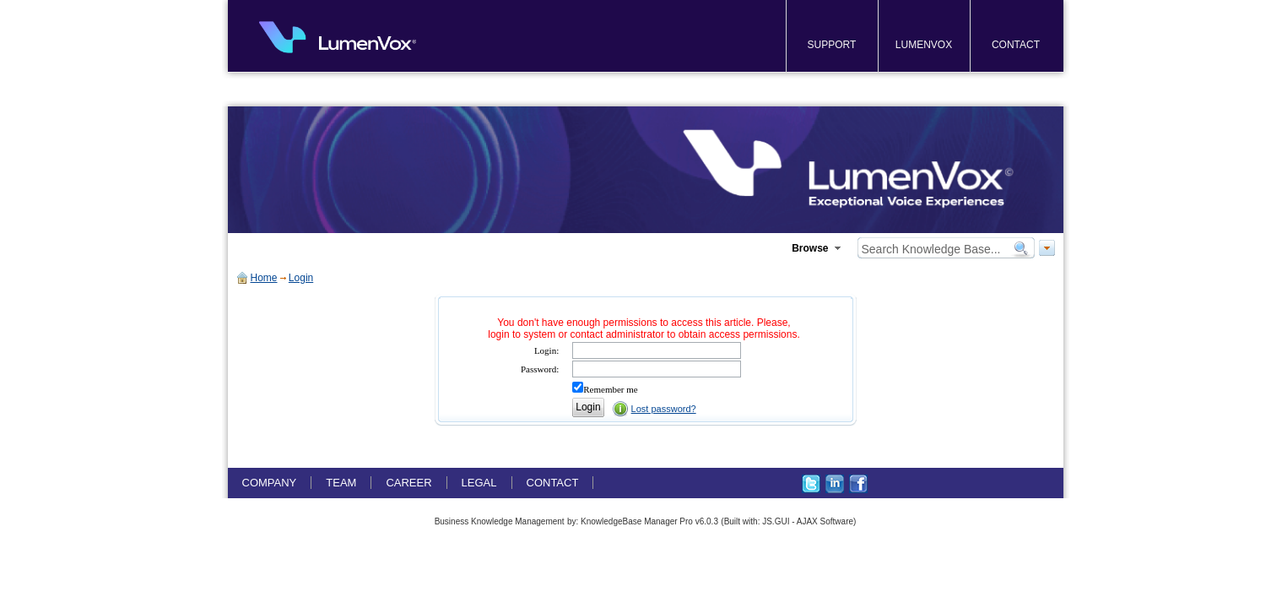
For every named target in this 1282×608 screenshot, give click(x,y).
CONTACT (1016, 45)
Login (301, 278)
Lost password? (663, 409)
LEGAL (479, 482)
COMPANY (269, 482)
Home (264, 278)
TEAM (341, 482)
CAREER (408, 482)
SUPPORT (832, 45)
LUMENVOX (923, 45)
